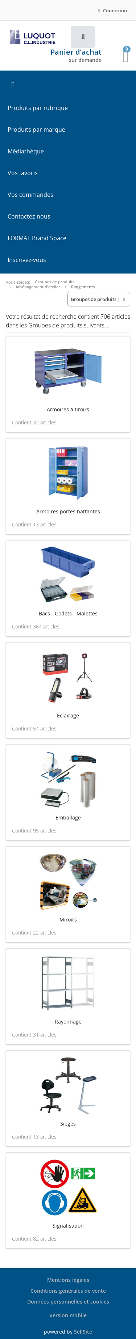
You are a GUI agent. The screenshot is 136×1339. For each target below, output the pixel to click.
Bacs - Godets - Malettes (68, 613)
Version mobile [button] (68, 1315)
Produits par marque (36, 130)
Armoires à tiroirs (68, 409)
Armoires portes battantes (68, 511)
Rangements (83, 286)
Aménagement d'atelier (38, 286)
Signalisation (68, 1225)
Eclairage (68, 715)
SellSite (83, 1331)
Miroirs (68, 919)
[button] (83, 37)
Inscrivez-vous (27, 260)
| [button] (99, 299)
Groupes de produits (54, 281)
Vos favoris (23, 173)
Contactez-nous (29, 216)
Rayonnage (68, 1021)
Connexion (111, 10)
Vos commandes (30, 195)
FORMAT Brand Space (37, 238)
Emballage (68, 817)
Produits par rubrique (38, 108)
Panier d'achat (76, 52)
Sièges (68, 1123)
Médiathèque (26, 151)
